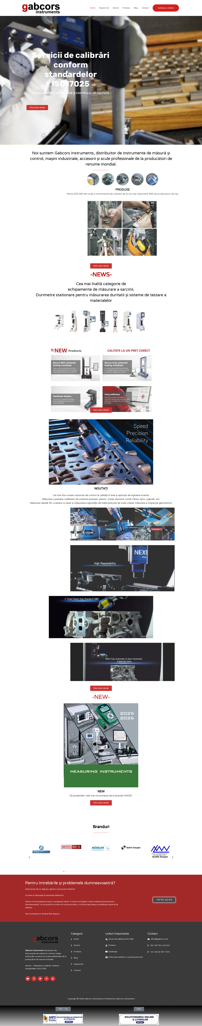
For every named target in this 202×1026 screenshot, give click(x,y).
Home (92, 8)
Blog (136, 8)
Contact (145, 8)
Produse (126, 8)
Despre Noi (104, 8)
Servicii (116, 8)
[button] (29, 857)
